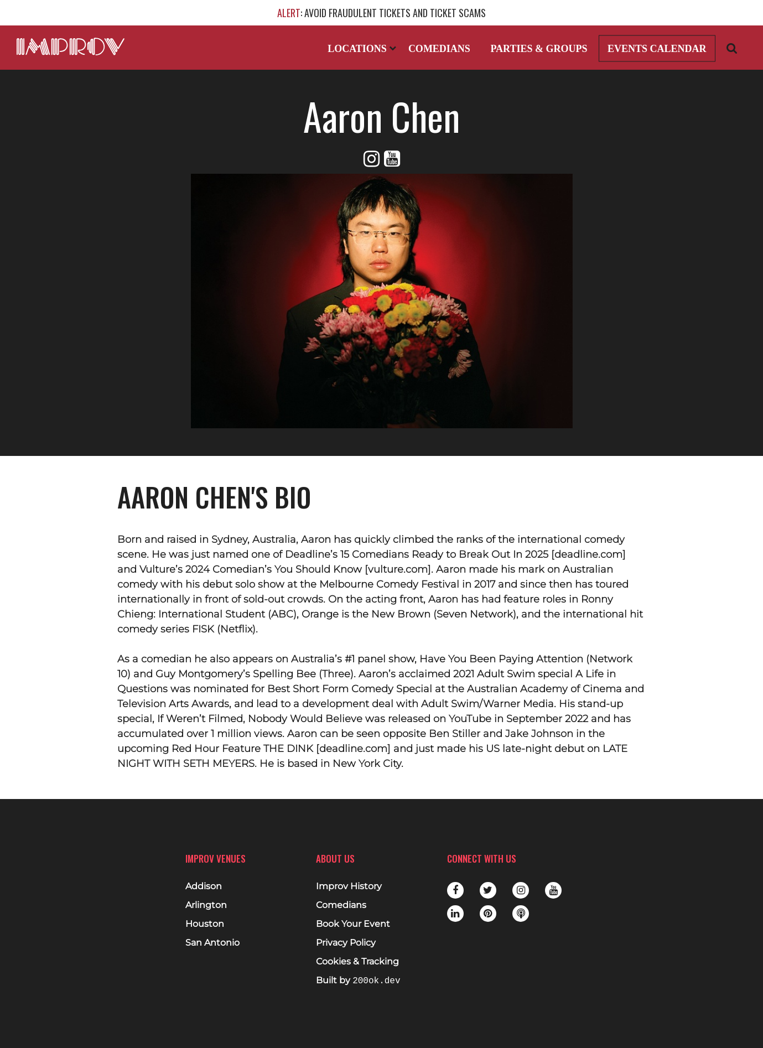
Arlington (206, 905)
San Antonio (212, 942)
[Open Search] (732, 48)
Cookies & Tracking (357, 961)
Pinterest (488, 913)
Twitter (488, 890)
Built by (358, 980)
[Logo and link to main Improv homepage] (70, 46)
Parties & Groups (538, 48)
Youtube (553, 890)
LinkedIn (455, 913)
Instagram (520, 890)
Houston (204, 924)
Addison (203, 886)
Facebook (455, 890)
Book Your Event (353, 924)
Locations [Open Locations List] (362, 48)
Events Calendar (657, 48)
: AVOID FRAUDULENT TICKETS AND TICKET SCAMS (381, 13)
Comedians (439, 48)
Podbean (520, 913)
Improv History (349, 886)
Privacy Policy (346, 942)
